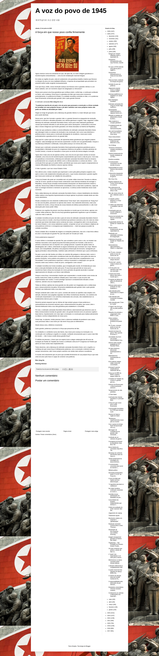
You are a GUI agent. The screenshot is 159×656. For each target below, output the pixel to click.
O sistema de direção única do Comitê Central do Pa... (115, 577)
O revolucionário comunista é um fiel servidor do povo (115, 163)
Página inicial (67, 431)
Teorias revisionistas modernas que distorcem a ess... (115, 141)
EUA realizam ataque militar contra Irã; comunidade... (115, 363)
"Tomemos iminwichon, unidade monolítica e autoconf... (115, 149)
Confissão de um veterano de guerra (115, 438)
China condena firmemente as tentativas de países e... (115, 320)
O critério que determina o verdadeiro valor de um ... (116, 206)
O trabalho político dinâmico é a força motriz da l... (115, 200)
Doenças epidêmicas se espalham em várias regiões (116, 95)
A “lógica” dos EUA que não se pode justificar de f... (116, 308)
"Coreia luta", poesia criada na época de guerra (115, 263)
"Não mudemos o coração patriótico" (115, 122)
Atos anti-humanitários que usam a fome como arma (115, 132)
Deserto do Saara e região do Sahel (114, 415)
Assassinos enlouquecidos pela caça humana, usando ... (116, 62)
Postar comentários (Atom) (48, 434)
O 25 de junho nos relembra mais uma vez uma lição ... (115, 269)
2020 (109, 623)
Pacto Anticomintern (114, 137)
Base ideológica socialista (113, 100)
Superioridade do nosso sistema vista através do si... (116, 169)
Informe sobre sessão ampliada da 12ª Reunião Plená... (115, 344)
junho (111, 51)
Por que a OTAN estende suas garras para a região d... (116, 68)
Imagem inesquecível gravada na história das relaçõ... (115, 538)
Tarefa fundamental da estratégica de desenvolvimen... (115, 460)
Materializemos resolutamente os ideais (114, 357)
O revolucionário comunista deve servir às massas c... (116, 466)
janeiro (111, 609)
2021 (109, 620)
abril (110, 602)
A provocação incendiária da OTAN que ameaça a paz (116, 410)
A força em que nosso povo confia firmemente (115, 404)
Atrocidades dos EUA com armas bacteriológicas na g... (116, 338)
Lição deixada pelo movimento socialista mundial (115, 298)
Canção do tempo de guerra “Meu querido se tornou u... (115, 332)
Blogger (88, 646)
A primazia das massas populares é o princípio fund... (116, 398)
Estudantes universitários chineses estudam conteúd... (116, 588)
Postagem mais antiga (91, 431)
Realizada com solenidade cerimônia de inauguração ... (116, 235)
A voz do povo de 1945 (71, 10)
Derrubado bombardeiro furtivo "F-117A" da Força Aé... (116, 474)
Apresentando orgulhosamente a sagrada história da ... (116, 111)
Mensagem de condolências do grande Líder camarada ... (114, 432)
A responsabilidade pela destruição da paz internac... (116, 583)
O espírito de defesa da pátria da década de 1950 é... (115, 281)
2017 (109, 631)
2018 (109, 628)
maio (110, 599)
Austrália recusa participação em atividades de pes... (115, 495)
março (111, 604)
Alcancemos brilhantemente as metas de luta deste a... (115, 75)
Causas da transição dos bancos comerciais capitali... (116, 217)
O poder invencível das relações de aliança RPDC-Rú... (115, 571)
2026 (109, 31)
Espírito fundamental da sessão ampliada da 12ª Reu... (116, 155)
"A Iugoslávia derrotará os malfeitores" (116, 485)
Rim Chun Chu (113, 179)
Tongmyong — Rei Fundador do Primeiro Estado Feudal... (116, 544)
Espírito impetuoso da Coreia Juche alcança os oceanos (116, 183)
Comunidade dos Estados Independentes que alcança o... (115, 502)
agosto (111, 46)
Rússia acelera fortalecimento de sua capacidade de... (116, 229)
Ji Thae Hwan (113, 394)
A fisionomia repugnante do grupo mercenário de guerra (116, 175)
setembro (112, 44)
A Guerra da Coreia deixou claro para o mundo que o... (115, 275)
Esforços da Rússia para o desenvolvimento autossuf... (116, 386)
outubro (111, 41)
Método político (113, 470)
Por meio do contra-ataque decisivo (114, 258)
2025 (109, 34)
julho (110, 49)
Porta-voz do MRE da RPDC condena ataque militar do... (115, 374)
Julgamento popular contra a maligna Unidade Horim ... (114, 90)
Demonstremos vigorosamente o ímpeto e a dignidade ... (116, 247)
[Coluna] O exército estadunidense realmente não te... (115, 369)
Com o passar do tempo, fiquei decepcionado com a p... (116, 425)
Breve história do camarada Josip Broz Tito (116, 448)
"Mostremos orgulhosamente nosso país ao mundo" (116, 420)
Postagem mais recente (43, 431)
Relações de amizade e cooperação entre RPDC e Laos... (115, 314)
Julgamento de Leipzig (115, 513)
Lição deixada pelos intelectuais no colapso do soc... (116, 292)
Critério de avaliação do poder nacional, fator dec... (115, 509)
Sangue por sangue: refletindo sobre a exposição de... (114, 55)
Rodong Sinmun (41, 363)
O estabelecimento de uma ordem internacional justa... (115, 127)
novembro (112, 38)
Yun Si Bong (112, 145)
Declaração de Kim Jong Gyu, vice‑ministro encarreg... (113, 532)
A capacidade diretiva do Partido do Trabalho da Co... (116, 223)
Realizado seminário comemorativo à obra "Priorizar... (116, 525)
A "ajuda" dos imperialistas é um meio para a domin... (115, 556)
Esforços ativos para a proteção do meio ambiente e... (115, 286)
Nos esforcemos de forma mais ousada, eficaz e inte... (115, 189)
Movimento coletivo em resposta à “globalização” (115, 519)
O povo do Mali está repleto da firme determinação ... (114, 480)
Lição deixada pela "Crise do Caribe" (116, 303)
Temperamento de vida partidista (115, 391)
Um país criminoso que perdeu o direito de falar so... (115, 550)
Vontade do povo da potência (114, 85)
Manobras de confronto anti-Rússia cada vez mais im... (115, 454)
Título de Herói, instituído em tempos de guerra (116, 80)
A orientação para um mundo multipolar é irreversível (115, 212)
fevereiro (111, 607)
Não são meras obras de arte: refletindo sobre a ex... (116, 194)
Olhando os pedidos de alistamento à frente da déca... (115, 117)
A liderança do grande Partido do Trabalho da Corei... (116, 241)
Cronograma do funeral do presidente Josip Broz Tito (115, 443)
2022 (109, 618)
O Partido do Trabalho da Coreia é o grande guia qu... (116, 380)
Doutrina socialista (114, 159)
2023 (109, 615)
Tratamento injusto (114, 515)
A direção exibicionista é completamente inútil (116, 566)
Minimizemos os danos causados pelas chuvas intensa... (115, 561)
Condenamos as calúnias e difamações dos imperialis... (116, 594)
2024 (109, 613)
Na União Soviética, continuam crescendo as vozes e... (116, 490)
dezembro (112, 36)
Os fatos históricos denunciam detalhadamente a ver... (115, 351)
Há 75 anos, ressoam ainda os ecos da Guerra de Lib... (115, 254)
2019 (109, 626)
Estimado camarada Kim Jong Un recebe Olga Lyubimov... (116, 105)
